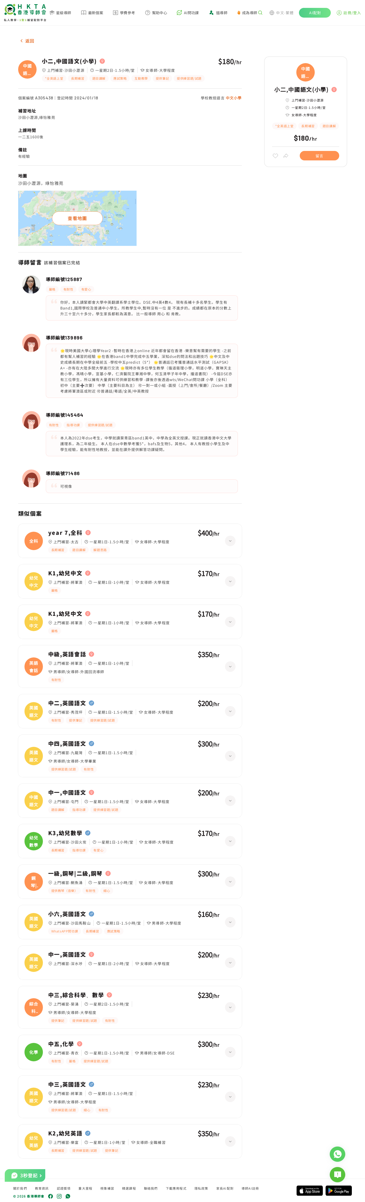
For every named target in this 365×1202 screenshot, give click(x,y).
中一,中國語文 (67, 792)
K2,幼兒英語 (65, 1133)
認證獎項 (64, 1188)
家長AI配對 (225, 1188)
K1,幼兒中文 (65, 573)
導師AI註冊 (250, 1188)
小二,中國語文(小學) (69, 61)
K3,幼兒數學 (65, 833)
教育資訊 (42, 1188)
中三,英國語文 (67, 1084)
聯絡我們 (151, 1188)
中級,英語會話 (67, 654)
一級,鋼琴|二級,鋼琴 (75, 873)
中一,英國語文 (67, 954)
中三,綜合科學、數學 (76, 995)
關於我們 (20, 1188)
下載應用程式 (176, 1188)
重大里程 (85, 1188)
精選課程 (129, 1188)
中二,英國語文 (67, 703)
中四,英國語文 (67, 743)
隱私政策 (201, 1188)
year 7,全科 (65, 532)
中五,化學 (61, 1044)
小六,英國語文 (67, 914)
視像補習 (107, 1188)
